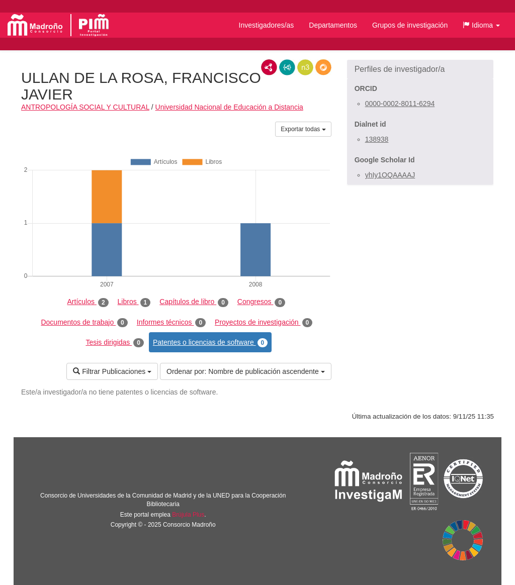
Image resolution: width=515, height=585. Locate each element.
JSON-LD (287, 67)
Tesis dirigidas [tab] (114, 342)
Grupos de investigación (410, 25)
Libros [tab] (134, 302)
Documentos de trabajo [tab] (84, 322)
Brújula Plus (188, 514)
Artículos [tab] (88, 302)
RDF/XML (269, 67)
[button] (481, 25)
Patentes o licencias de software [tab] (210, 342)
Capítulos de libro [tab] (193, 302)
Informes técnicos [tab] (171, 322)
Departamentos (333, 25)
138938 (377, 139)
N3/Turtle (305, 67)
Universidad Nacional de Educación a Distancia (229, 107)
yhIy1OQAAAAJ (390, 175)
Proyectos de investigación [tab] (263, 322)
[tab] (420, 69)
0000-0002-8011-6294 (400, 104)
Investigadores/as (266, 25)
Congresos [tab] (261, 302)
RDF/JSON (323, 67)
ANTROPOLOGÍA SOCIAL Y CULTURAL (85, 107)
